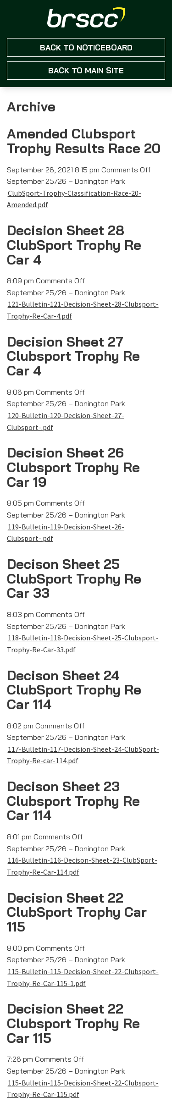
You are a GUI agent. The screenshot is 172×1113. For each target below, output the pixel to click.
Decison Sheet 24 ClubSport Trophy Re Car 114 (74, 689)
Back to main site (86, 70)
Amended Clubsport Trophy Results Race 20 (84, 140)
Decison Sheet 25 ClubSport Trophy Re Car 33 (74, 578)
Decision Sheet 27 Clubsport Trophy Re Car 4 (73, 356)
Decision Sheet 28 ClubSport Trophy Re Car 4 (74, 244)
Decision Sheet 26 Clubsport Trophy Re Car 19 (73, 467)
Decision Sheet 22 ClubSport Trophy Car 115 (77, 912)
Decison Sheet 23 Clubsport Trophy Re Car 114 (73, 800)
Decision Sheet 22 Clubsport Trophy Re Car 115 (73, 1023)
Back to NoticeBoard (86, 47)
